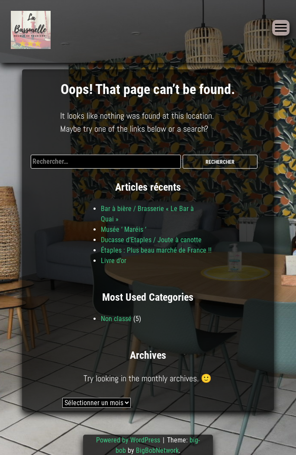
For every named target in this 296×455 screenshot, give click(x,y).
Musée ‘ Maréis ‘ (123, 229)
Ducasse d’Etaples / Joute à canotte (151, 240)
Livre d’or (113, 261)
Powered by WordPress (129, 440)
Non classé (116, 319)
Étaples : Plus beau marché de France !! (156, 250)
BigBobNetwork (157, 450)
